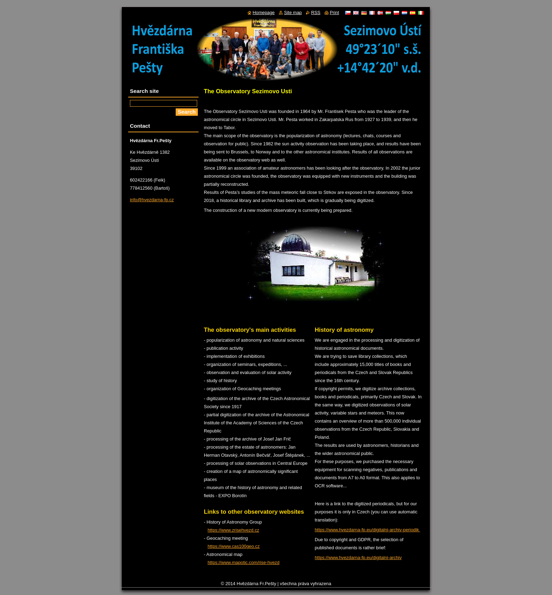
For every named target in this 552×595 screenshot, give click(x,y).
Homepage (264, 12)
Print (334, 12)
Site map (293, 12)
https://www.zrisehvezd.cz (233, 530)
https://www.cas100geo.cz (234, 546)
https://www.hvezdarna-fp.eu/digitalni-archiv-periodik (367, 529)
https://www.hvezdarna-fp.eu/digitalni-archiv (358, 557)
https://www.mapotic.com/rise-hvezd (244, 562)
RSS (315, 12)
